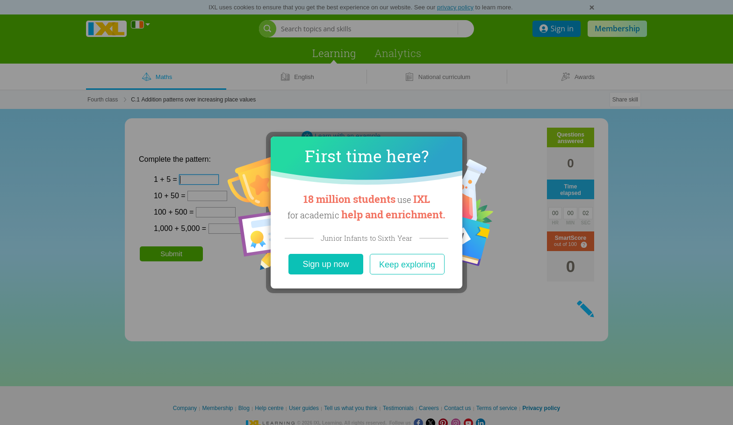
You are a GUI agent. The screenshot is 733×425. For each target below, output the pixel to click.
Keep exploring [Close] (407, 264)
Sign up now (325, 264)
